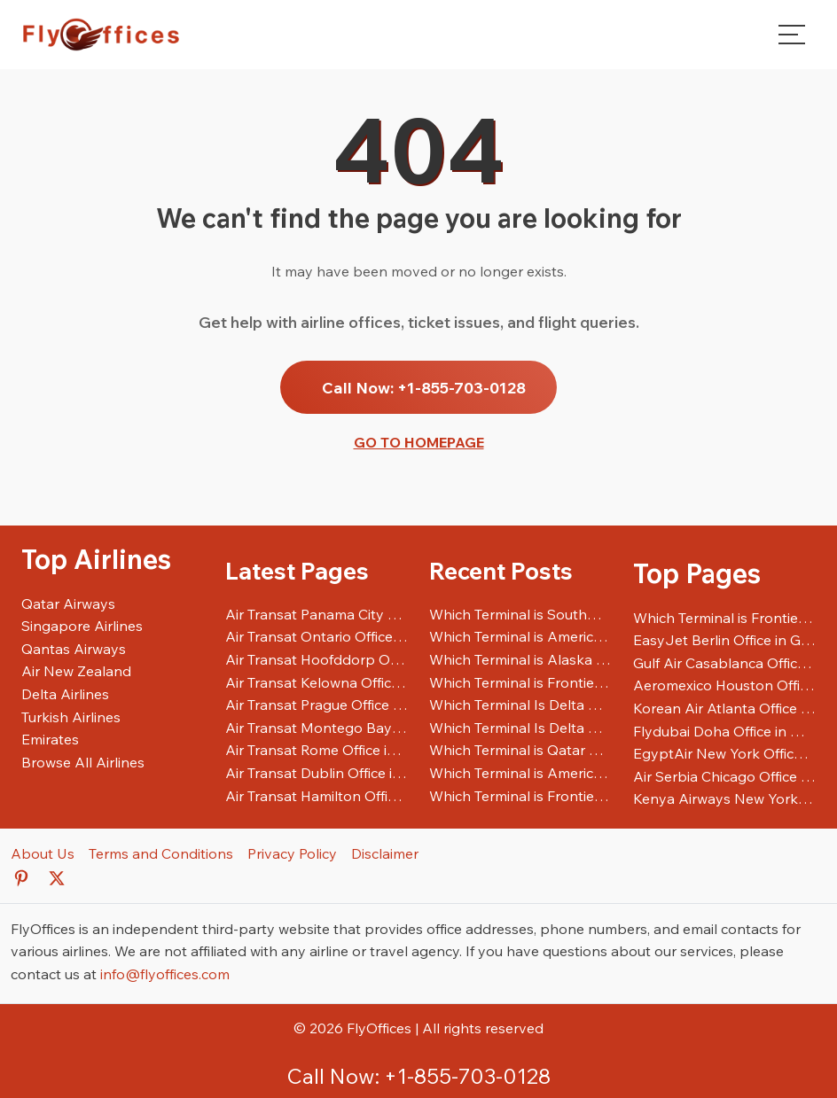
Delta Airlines (65, 694)
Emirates (50, 739)
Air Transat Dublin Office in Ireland (316, 773)
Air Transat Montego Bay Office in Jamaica (316, 727)
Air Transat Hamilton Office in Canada (316, 796)
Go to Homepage (419, 442)
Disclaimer (384, 853)
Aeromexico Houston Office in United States (724, 685)
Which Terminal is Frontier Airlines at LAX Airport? (520, 796)
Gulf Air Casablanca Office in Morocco (724, 663)
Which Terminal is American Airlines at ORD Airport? (520, 636)
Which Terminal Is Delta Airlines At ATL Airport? (520, 727)
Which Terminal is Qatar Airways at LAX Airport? (520, 750)
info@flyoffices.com (165, 974)
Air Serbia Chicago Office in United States (724, 776)
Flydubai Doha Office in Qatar (724, 731)
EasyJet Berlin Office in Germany (724, 640)
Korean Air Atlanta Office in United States (724, 708)
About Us (42, 853)
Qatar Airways (68, 603)
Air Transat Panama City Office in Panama (316, 614)
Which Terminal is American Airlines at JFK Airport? (520, 773)
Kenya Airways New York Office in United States (724, 798)
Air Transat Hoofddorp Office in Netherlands (316, 659)
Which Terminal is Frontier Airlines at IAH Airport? (520, 682)
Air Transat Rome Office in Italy (316, 750)
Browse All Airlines (83, 762)
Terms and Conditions (161, 853)
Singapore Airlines (82, 626)
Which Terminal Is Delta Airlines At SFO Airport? (520, 704)
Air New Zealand (76, 671)
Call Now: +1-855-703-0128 (424, 387)
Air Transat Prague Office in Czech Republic (316, 704)
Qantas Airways (73, 649)
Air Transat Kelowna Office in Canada (316, 682)
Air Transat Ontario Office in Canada (316, 636)
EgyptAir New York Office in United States (724, 753)
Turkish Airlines (71, 717)
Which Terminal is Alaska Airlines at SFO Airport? (520, 659)
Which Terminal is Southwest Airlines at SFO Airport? (520, 614)
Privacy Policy (292, 853)
